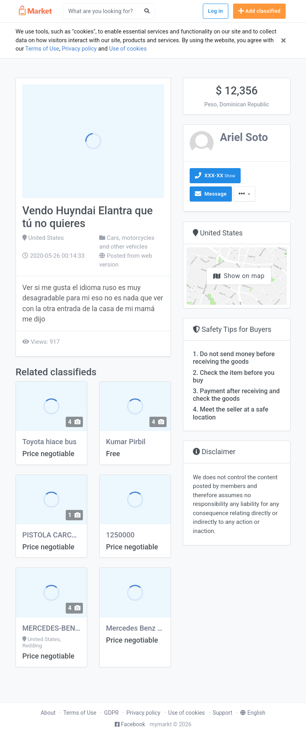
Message (211, 193)
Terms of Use (42, 48)
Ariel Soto (244, 137)
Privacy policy (79, 48)
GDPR (111, 713)
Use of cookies (128, 48)
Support (222, 713)
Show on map (239, 276)
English (252, 713)
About (48, 713)
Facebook (130, 724)
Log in (215, 11)
